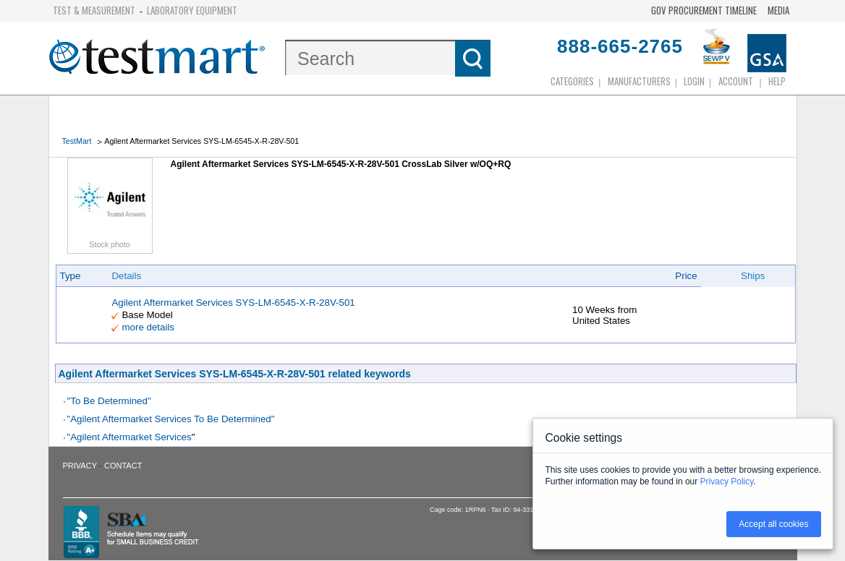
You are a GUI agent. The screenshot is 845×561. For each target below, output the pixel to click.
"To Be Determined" (109, 400)
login (694, 81)
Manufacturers (639, 81)
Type (70, 275)
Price (686, 275)
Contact (123, 465)
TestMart (77, 141)
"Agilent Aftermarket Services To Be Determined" (171, 419)
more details (148, 327)
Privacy (80, 465)
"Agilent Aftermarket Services (129, 437)
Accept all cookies (773, 524)
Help (777, 81)
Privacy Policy (727, 481)
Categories (572, 81)
